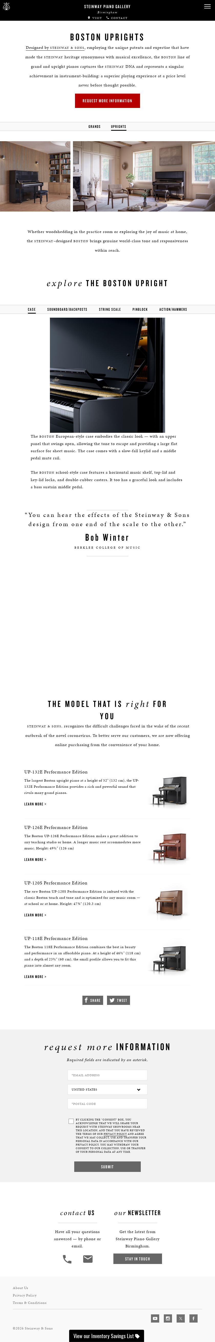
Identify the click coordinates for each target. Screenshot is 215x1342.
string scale (110, 309)
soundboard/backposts (67, 309)
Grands (95, 126)
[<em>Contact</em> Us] (87, 1263)
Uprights (118, 126)
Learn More (34, 804)
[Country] (107, 1089)
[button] (207, 6)
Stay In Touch (137, 1258)
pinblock (140, 309)
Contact (117, 18)
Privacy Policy (25, 1295)
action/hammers (173, 309)
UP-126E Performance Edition (56, 827)
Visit (94, 18)
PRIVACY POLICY (115, 1134)
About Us (20, 1287)
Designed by (55, 47)
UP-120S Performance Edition (56, 883)
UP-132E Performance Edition (56, 772)
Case (32, 309)
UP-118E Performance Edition (56, 938)
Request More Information (107, 100)
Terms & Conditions (30, 1302)
